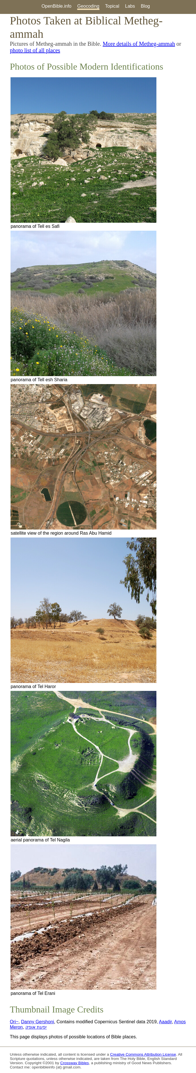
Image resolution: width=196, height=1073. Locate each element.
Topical (112, 6)
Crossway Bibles (74, 1063)
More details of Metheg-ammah (139, 44)
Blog (145, 6)
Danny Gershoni (37, 1021)
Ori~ (14, 1021)
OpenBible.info (57, 6)
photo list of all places (35, 50)
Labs (130, 6)
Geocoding (88, 6)
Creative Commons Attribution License (143, 1054)
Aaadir (165, 1021)
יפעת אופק (36, 1027)
